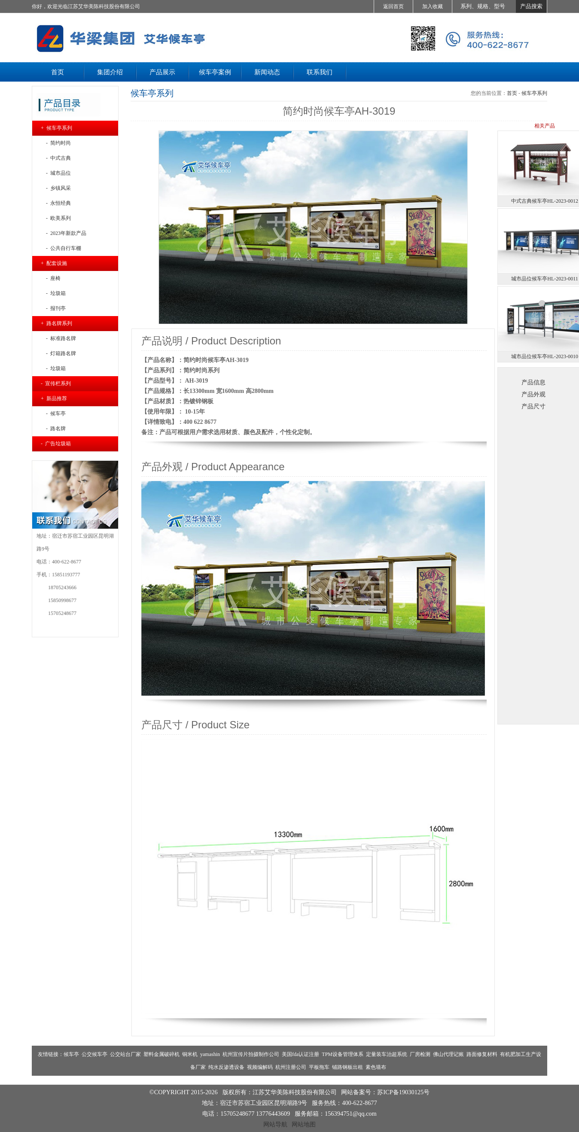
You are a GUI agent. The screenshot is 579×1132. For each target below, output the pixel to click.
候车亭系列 (534, 93)
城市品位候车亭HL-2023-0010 (544, 356)
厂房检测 (420, 1054)
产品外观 (533, 394)
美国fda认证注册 (300, 1054)
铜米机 (190, 1054)
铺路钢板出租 (347, 1067)
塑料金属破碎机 (161, 1054)
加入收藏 (432, 6)
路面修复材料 (481, 1054)
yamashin (210, 1054)
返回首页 (393, 6)
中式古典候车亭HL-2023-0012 (544, 201)
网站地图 (304, 1124)
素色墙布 (376, 1067)
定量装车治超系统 (386, 1054)
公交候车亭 (94, 1054)
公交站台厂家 (125, 1054)
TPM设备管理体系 (342, 1054)
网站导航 (275, 1124)
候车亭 (71, 1054)
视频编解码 (260, 1067)
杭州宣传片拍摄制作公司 (250, 1054)
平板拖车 (319, 1067)
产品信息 (533, 382)
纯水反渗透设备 (226, 1067)
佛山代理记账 (448, 1054)
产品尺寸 (533, 406)
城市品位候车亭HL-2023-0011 (544, 279)
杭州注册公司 (290, 1067)
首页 (512, 93)
